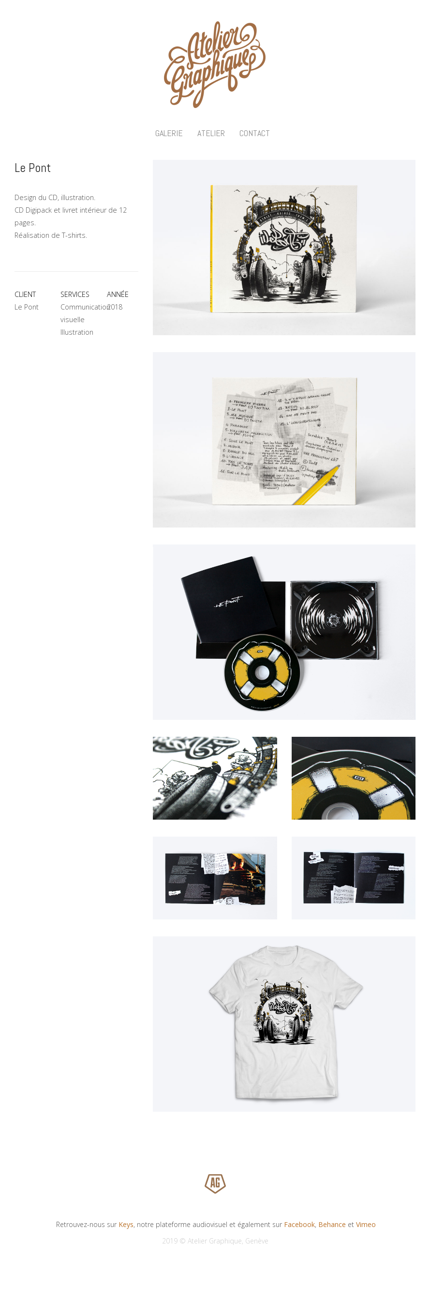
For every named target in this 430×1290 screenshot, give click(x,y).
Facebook (299, 1224)
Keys (126, 1224)
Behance (332, 1224)
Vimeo (366, 1224)
